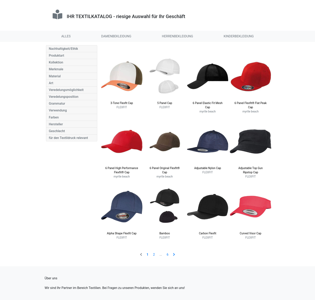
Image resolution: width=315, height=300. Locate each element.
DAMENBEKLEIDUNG (116, 36)
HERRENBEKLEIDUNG (177, 36)
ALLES (66, 36)
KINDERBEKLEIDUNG (239, 36)
